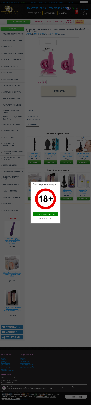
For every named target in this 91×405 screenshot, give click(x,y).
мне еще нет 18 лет (45, 218)
